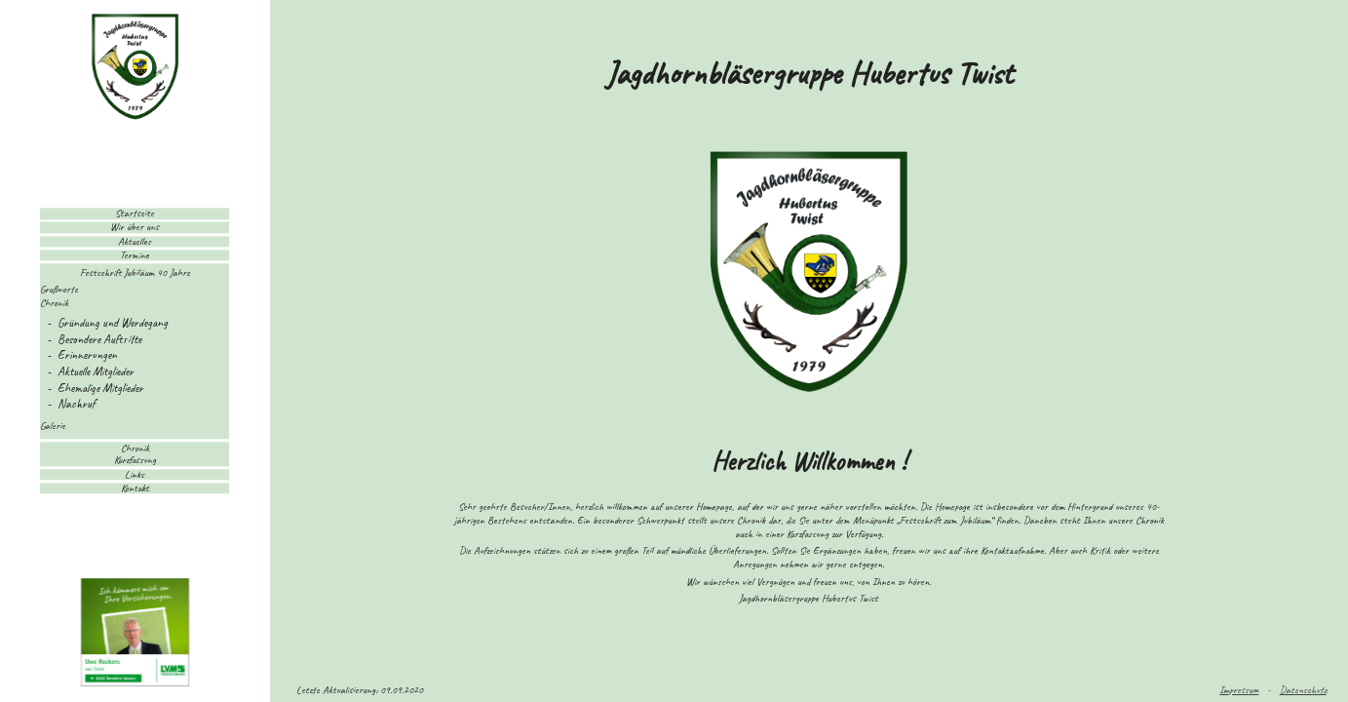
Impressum (1238, 689)
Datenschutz (1303, 689)
